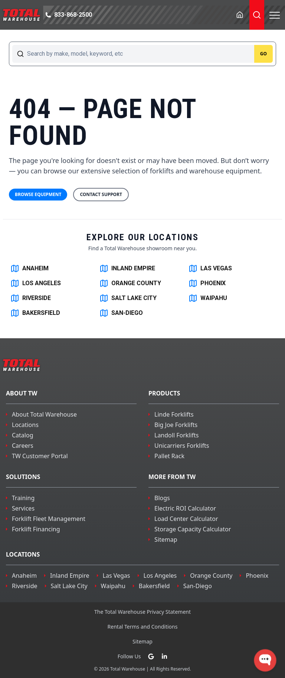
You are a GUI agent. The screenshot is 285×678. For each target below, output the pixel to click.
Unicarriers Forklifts (181, 445)
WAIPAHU (208, 298)
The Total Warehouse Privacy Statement (142, 611)
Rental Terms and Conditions (143, 626)
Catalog (22, 435)
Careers (22, 445)
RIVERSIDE (30, 298)
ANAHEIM (29, 268)
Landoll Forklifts (176, 435)
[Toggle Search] (256, 15)
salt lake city (69, 586)
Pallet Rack (169, 456)
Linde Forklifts (174, 414)
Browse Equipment (38, 194)
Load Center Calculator (186, 519)
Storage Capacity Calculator (192, 529)
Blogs (162, 498)
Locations (25, 425)
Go (263, 53)
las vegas (116, 575)
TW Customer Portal (40, 456)
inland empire (69, 575)
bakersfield (154, 586)
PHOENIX (207, 283)
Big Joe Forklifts (175, 425)
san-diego (197, 586)
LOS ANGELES (35, 283)
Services (23, 508)
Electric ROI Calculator (185, 508)
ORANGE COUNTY (130, 283)
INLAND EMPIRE (127, 268)
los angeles (160, 575)
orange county (211, 575)
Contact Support (101, 194)
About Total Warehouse (44, 414)
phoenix (257, 575)
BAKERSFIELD (35, 313)
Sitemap (165, 539)
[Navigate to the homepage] (21, 15)
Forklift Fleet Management (48, 519)
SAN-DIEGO (121, 313)
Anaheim (24, 575)
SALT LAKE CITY (128, 298)
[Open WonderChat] (265, 660)
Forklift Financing (36, 529)
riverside (24, 586)
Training (23, 498)
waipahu (113, 586)
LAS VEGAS (210, 268)
